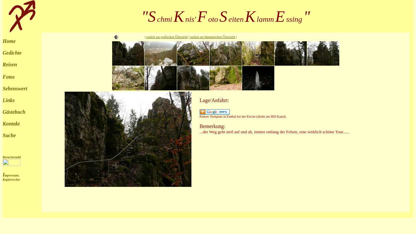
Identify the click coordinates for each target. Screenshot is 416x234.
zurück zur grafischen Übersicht (167, 37)
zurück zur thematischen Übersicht (212, 37)
